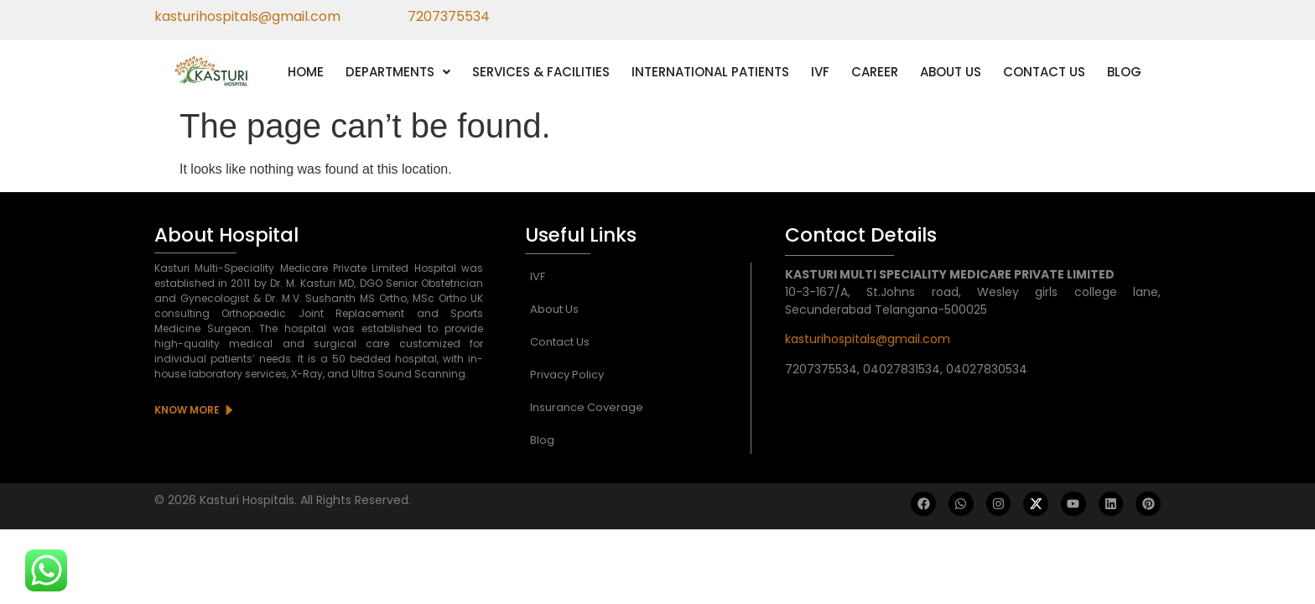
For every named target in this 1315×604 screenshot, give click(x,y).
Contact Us (560, 342)
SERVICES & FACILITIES (541, 72)
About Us (554, 309)
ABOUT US (950, 72)
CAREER (874, 72)
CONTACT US (1044, 72)
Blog (542, 440)
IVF (820, 72)
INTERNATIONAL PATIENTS (710, 72)
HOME (306, 72)
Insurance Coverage (586, 407)
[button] (398, 72)
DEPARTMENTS (398, 72)
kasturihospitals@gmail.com (867, 339)
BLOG (1124, 72)
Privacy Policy (567, 375)
